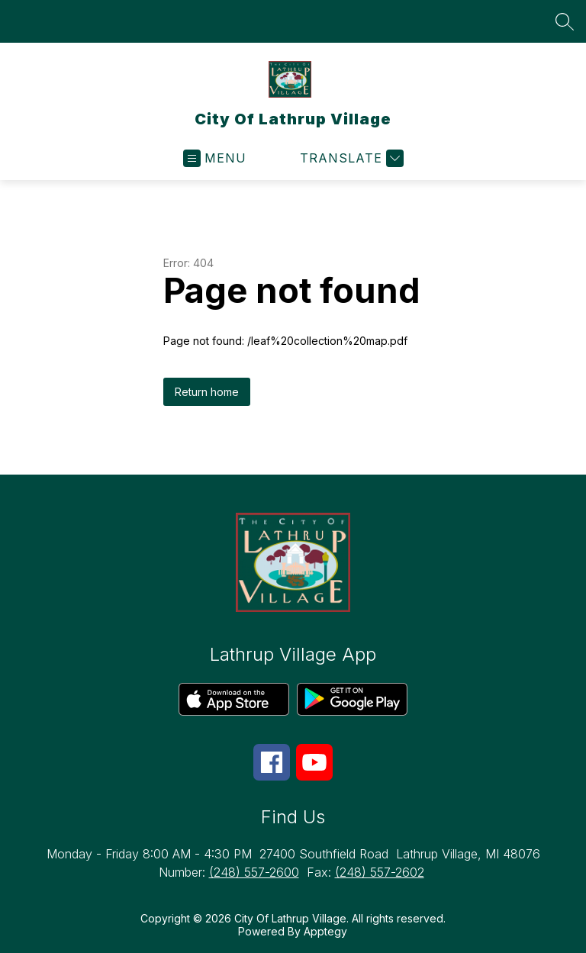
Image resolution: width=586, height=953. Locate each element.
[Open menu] (214, 158)
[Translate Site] (350, 158)
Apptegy (325, 931)
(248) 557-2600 (254, 872)
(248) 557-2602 (379, 872)
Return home (207, 391)
